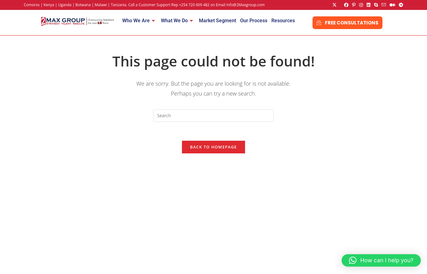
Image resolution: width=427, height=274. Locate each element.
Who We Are (138, 21)
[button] (381, 260)
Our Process (253, 21)
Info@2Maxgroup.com (245, 4)
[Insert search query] (213, 115)
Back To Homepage (213, 147)
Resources (283, 21)
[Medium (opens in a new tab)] (392, 5)
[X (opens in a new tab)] (334, 5)
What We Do (177, 21)
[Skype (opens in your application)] (376, 5)
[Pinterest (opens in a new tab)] (353, 5)
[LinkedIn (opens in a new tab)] (368, 5)
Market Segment (217, 21)
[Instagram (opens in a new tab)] (361, 5)
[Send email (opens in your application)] (384, 5)
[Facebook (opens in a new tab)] (346, 5)
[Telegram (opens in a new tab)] (400, 5)
